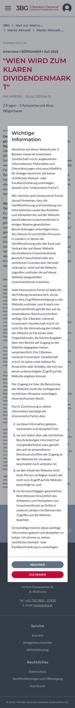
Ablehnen (37, 564)
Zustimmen (37, 574)
